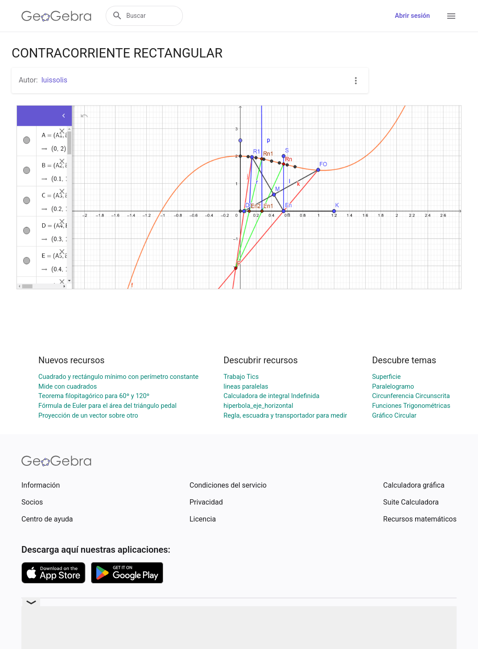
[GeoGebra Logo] (56, 16)
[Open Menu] (451, 16)
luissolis (54, 80)
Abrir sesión (412, 16)
